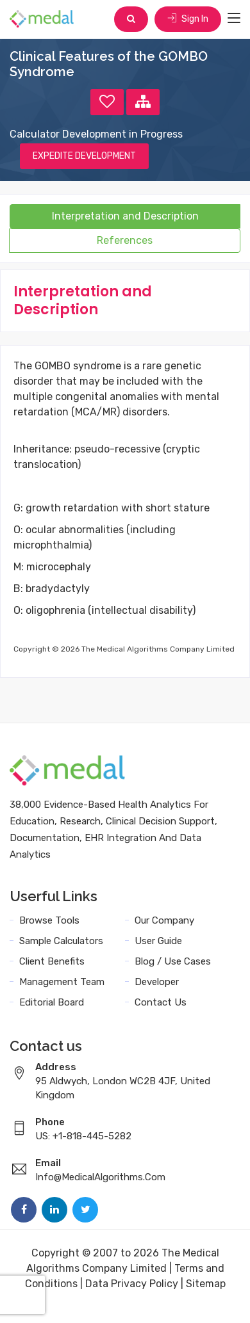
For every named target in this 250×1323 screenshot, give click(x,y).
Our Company (164, 920)
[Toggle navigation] (234, 18)
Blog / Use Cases (173, 961)
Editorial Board (51, 1002)
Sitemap (206, 1284)
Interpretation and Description (125, 216)
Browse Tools (49, 920)
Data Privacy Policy (131, 1284)
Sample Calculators (61, 941)
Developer (157, 982)
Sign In (187, 18)
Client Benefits (52, 961)
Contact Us (161, 1002)
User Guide (158, 941)
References (125, 240)
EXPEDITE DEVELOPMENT (84, 155)
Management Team (61, 982)
